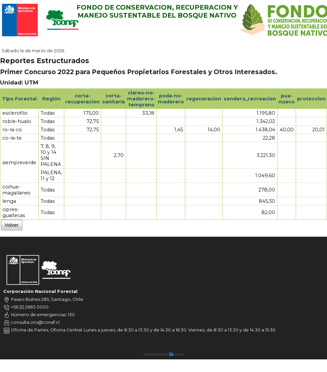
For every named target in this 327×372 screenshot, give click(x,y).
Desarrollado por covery (163, 354)
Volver (12, 225)
